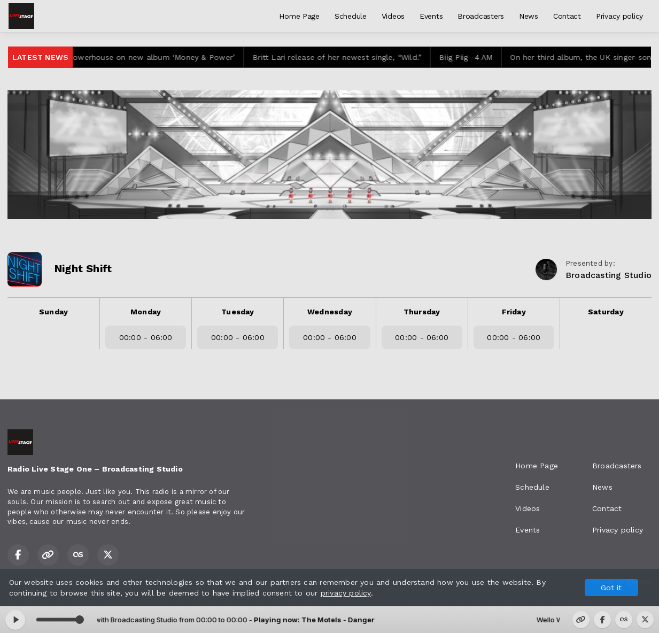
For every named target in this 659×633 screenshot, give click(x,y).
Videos (393, 16)
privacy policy (346, 593)
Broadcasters (481, 16)
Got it (611, 587)
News (528, 16)
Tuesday (237, 311)
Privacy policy (619, 16)
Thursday (422, 311)
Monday (145, 311)
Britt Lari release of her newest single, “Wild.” (344, 57)
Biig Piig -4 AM (473, 57)
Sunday (53, 311)
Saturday (606, 311)
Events (431, 16)
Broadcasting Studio (608, 275)
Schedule (351, 16)
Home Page (299, 16)
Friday (514, 311)
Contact (567, 16)
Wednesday (329, 311)
